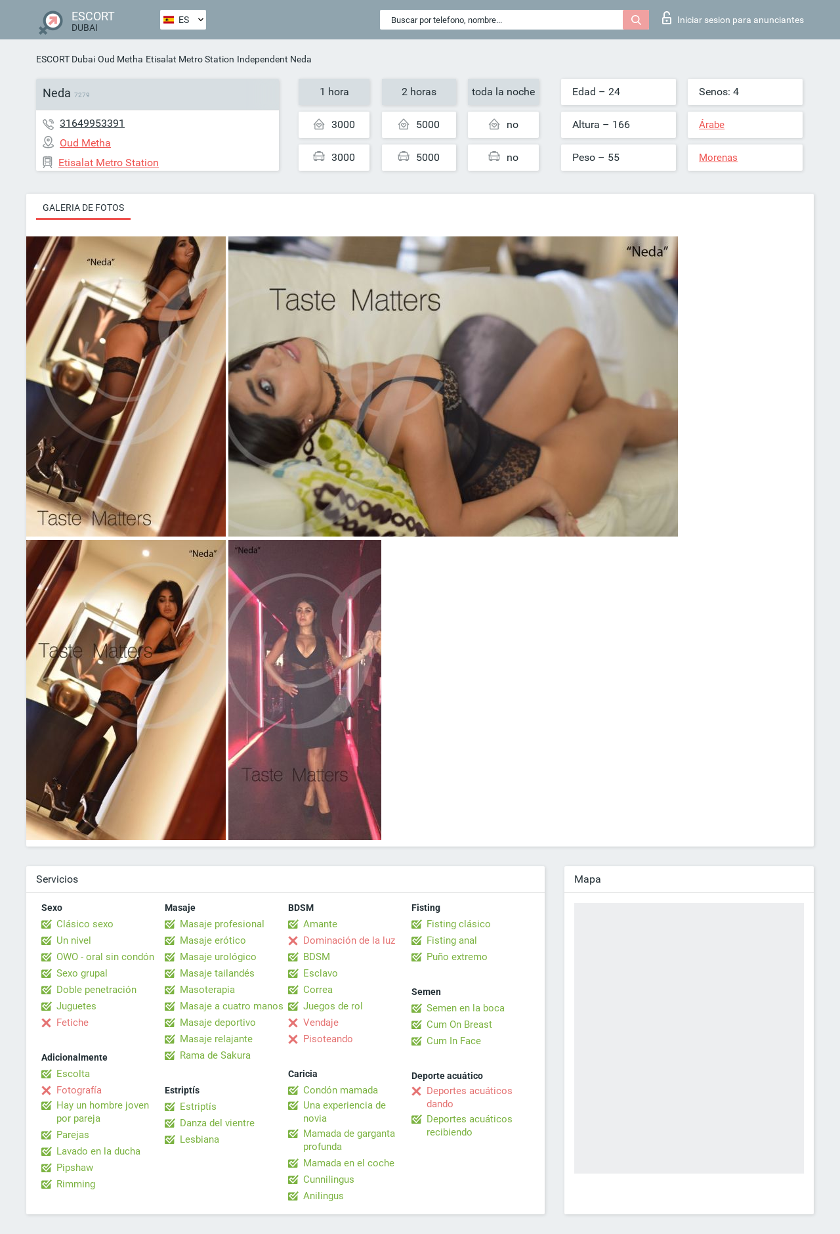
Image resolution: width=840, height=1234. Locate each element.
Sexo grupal (82, 973)
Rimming (75, 1184)
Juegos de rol (333, 1006)
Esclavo (320, 973)
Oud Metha (120, 59)
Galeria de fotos (83, 207)
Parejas (72, 1135)
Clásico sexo (85, 924)
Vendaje (321, 1022)
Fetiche (72, 1022)
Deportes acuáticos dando (470, 1097)
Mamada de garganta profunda (349, 1140)
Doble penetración (96, 990)
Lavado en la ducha (98, 1151)
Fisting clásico (459, 924)
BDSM (316, 957)
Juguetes (76, 1006)
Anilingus (323, 1196)
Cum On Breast (459, 1024)
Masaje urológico (218, 957)
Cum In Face (454, 1041)
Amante (320, 924)
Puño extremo (457, 957)
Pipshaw (74, 1168)
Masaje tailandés (217, 973)
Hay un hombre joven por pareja (102, 1111)
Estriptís (198, 1107)
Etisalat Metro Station (190, 59)
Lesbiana (199, 1139)
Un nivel (73, 940)
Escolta (73, 1074)
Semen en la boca (466, 1008)
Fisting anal (452, 940)
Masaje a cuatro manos (232, 1006)
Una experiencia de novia (344, 1111)
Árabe (711, 125)
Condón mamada (340, 1090)
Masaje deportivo (218, 1022)
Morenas (718, 158)
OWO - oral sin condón (105, 957)
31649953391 (92, 123)
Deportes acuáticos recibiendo (470, 1125)
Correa (318, 990)
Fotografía (79, 1090)
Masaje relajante (216, 1039)
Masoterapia (207, 990)
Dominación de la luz (349, 940)
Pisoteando (328, 1039)
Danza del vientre (217, 1123)
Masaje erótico (213, 940)
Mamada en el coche (348, 1163)
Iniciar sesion (733, 18)
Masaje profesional (222, 924)
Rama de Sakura (215, 1055)
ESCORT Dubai (65, 59)
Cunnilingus (328, 1179)
